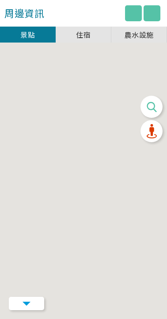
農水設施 (139, 34)
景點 (27, 34)
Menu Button (26, 303)
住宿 (83, 34)
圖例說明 (152, 13)
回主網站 (133, 13)
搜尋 (151, 107)
